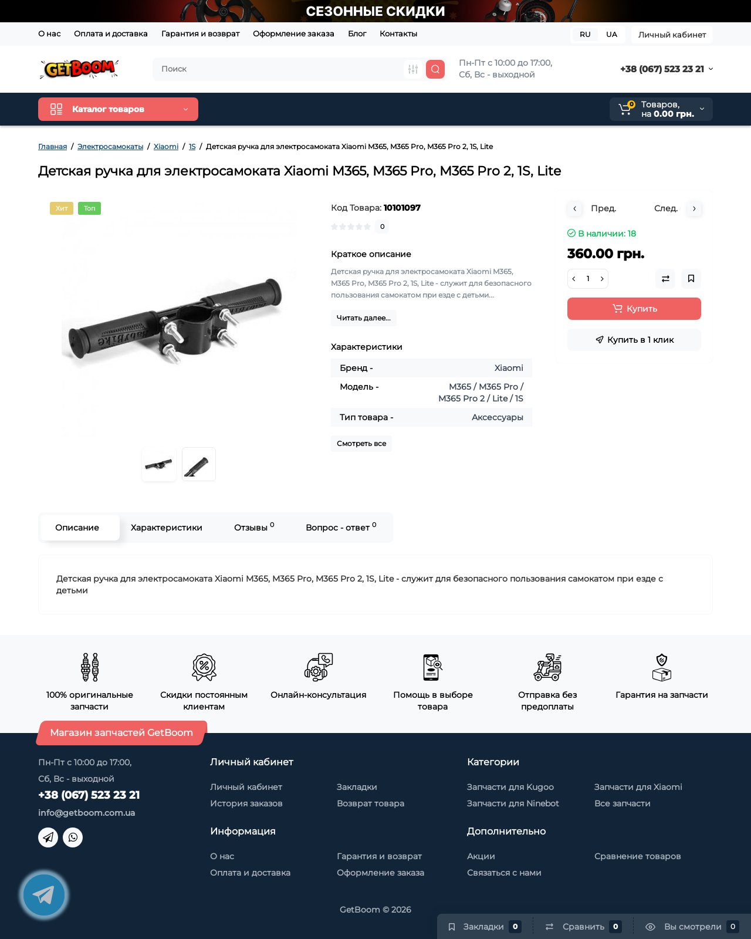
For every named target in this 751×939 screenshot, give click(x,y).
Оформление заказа (293, 33)
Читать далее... (364, 317)
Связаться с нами (504, 872)
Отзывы (254, 526)
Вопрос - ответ (341, 526)
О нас (49, 33)
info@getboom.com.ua (86, 813)
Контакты (398, 33)
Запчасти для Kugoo (510, 787)
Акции (481, 856)
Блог (357, 33)
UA (611, 34)
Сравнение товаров (637, 856)
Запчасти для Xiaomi (638, 787)
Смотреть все (361, 443)
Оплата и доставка (111, 33)
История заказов (246, 803)
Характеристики (166, 527)
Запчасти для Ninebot (513, 803)
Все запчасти (622, 803)
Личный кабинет (672, 34)
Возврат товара (370, 803)
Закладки (357, 787)
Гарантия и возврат (200, 33)
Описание (77, 527)
